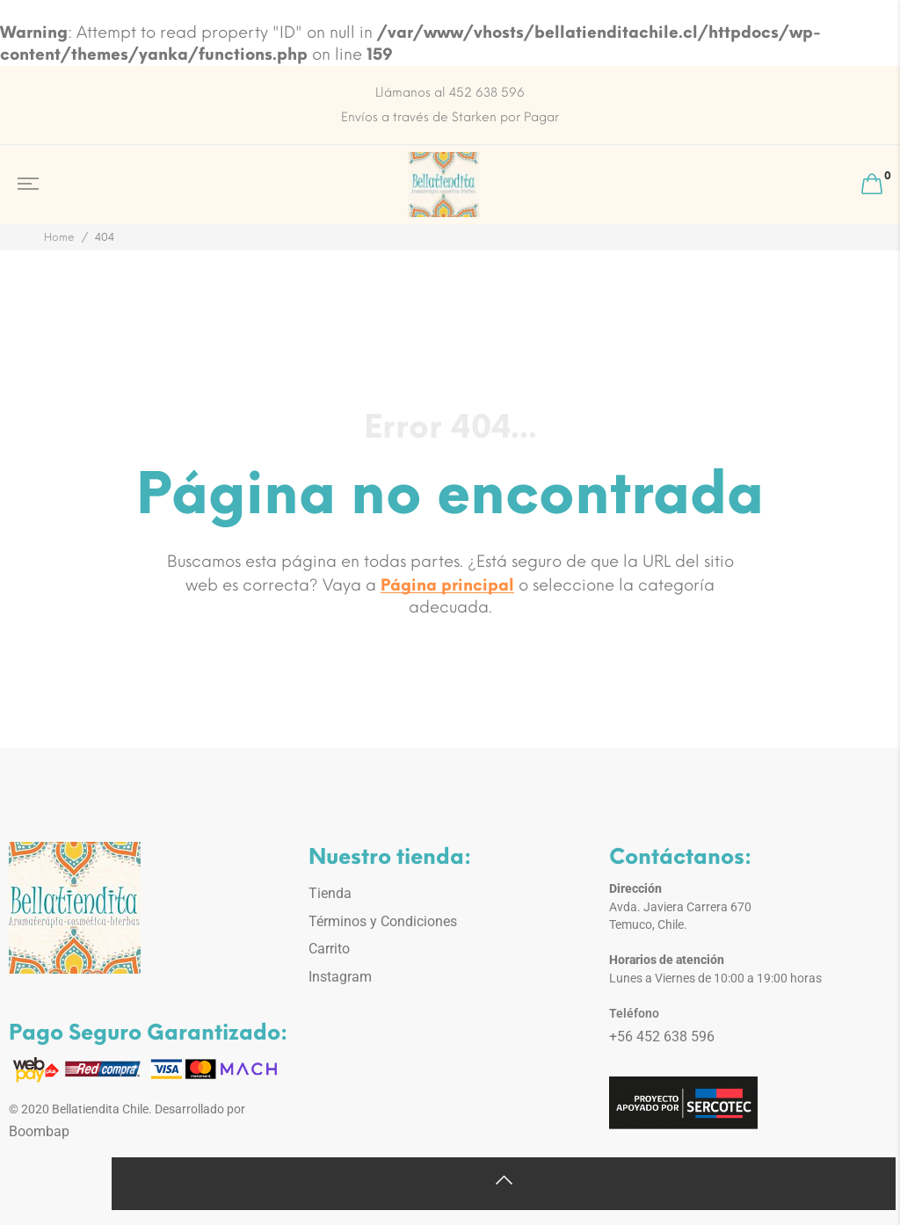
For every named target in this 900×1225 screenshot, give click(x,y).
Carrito (329, 948)
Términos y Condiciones (382, 921)
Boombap (39, 1131)
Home (59, 237)
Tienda (330, 893)
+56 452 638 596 (662, 1036)
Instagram (340, 976)
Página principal (447, 585)
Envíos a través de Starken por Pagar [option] (450, 117)
